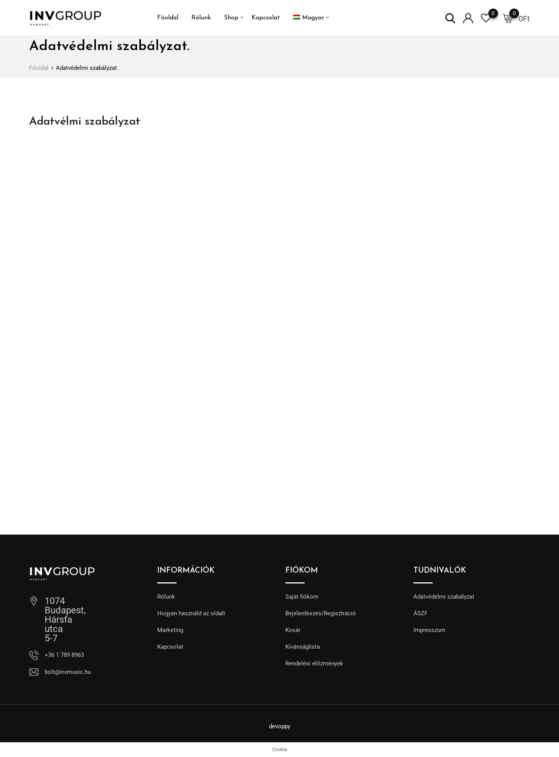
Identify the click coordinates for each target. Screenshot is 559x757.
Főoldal (167, 18)
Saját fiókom (301, 596)
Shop (231, 18)
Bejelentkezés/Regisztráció (320, 613)
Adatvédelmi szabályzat (443, 596)
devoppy (279, 726)
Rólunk (201, 18)
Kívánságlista (302, 646)
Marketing (170, 630)
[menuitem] (308, 17)
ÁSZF (420, 613)
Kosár (292, 630)
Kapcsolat (266, 18)
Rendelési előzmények (314, 663)
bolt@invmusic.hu (68, 671)
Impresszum (429, 630)
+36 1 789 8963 (64, 654)
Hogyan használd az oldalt (191, 613)
